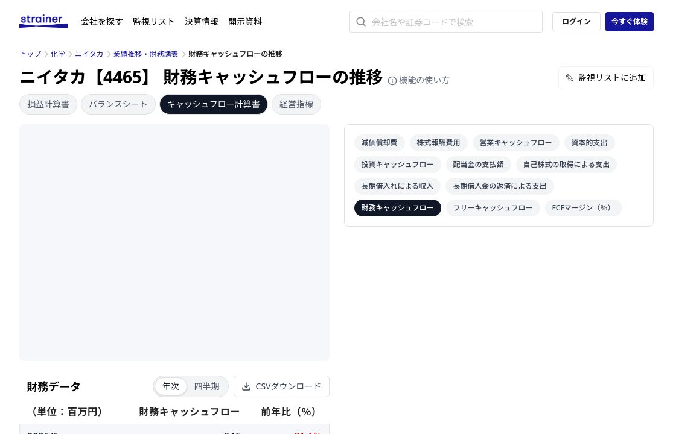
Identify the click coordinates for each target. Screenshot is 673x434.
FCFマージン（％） (583, 208)
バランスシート (118, 104)
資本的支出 (590, 142)
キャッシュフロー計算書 (213, 104)
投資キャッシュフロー (398, 164)
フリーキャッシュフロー (493, 208)
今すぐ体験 (629, 21)
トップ (30, 54)
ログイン (576, 21)
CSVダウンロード (281, 386)
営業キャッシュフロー (516, 142)
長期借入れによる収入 (398, 186)
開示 (245, 21)
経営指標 (296, 104)
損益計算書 (48, 104)
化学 (58, 54)
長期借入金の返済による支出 (500, 186)
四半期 (207, 386)
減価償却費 (380, 142)
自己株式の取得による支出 (566, 164)
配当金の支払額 (478, 164)
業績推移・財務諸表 (146, 54)
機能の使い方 (419, 80)
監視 (154, 21)
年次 (170, 386)
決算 (201, 21)
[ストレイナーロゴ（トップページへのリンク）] (50, 21)
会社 (102, 21)
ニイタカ (89, 54)
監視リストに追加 (606, 77)
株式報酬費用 (439, 142)
